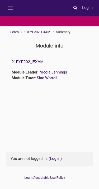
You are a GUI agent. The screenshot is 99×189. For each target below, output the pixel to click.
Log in (87, 7)
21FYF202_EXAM (37, 32)
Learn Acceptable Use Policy (45, 178)
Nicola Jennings (53, 72)
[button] (75, 8)
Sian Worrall (47, 78)
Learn (14, 32)
